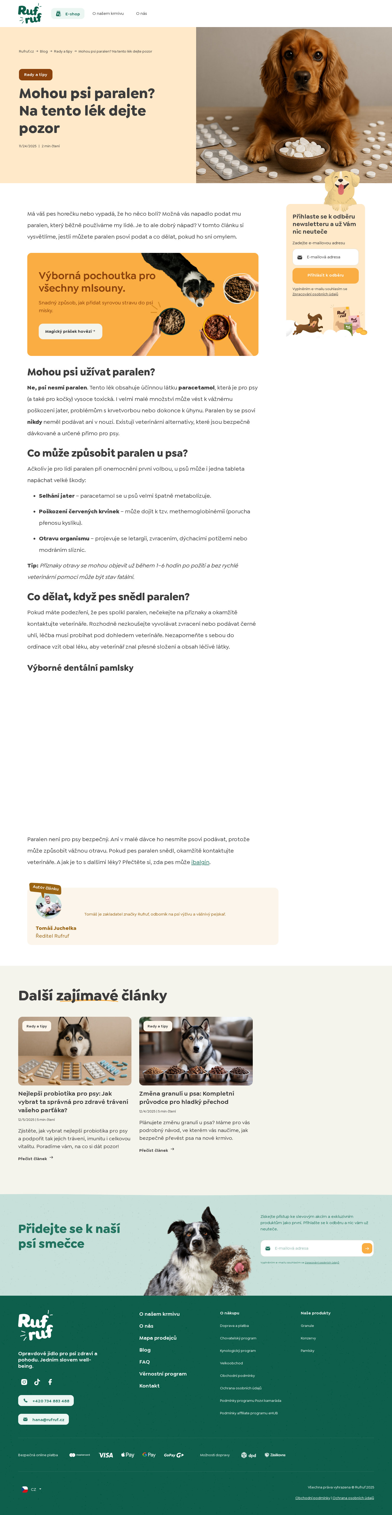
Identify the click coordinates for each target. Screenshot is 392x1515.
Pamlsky (307, 1350)
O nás (146, 1325)
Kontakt (149, 1385)
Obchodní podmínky (237, 1375)
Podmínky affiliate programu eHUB (249, 1413)
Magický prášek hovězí (70, 331)
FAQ (144, 1361)
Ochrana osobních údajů (241, 1388)
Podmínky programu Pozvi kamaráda (250, 1400)
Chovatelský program (238, 1338)
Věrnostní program (163, 1373)
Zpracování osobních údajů (315, 294)
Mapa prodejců (158, 1337)
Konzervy (308, 1338)
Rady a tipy (63, 51)
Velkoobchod (231, 1363)
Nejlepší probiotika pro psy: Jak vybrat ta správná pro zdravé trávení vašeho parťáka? (73, 1101)
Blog (44, 51)
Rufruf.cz (26, 51)
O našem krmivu (159, 1314)
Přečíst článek (36, 1157)
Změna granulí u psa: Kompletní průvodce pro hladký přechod (186, 1097)
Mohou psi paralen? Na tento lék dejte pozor (115, 51)
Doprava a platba (234, 1325)
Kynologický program (238, 1350)
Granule (307, 1325)
